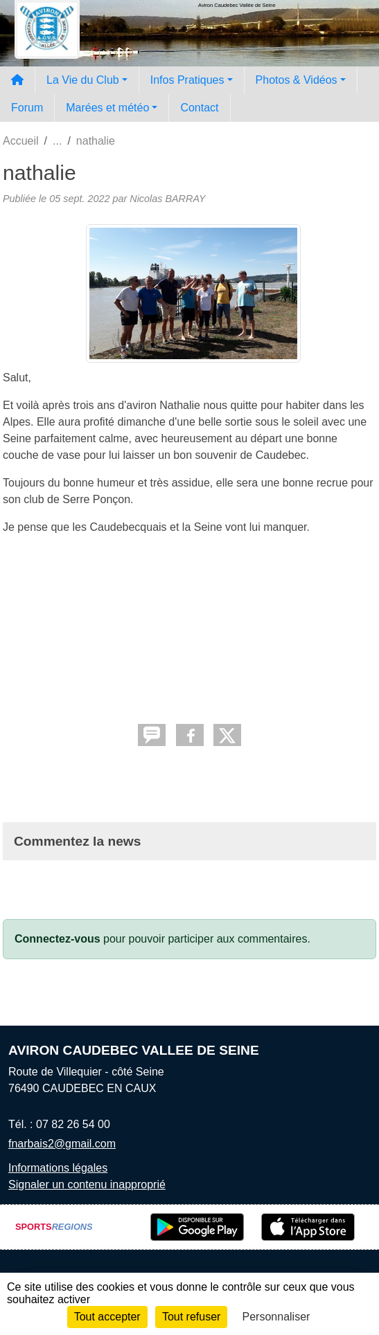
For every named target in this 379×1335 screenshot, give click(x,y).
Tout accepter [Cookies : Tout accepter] (107, 1317)
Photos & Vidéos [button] (296, 80)
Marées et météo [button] (107, 107)
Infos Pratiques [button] (187, 80)
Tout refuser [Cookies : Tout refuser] (191, 1317)
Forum (27, 107)
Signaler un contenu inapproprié (87, 1184)
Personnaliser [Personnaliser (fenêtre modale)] (276, 1317)
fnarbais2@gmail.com (62, 1144)
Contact (199, 107)
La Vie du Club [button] (82, 80)
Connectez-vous (57, 939)
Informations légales (57, 1168)
